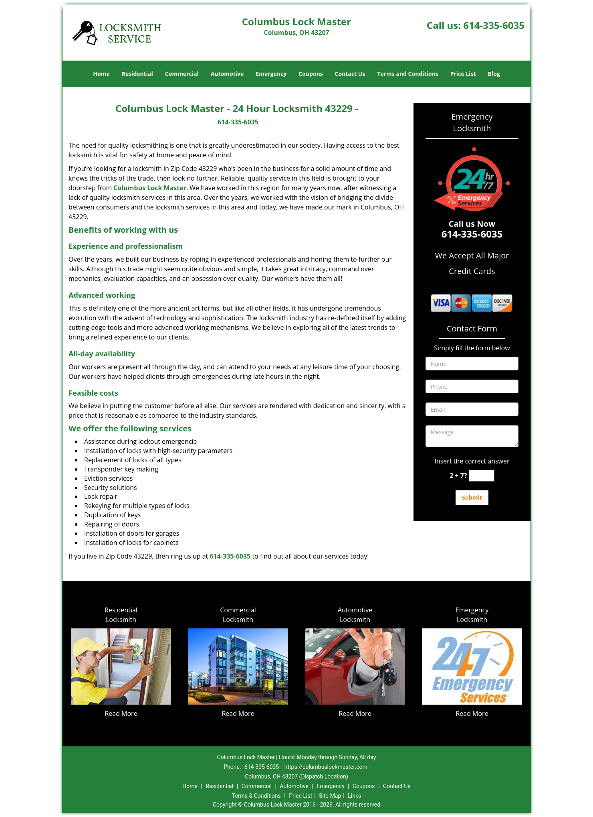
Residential (137, 73)
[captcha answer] (481, 476)
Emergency (271, 73)
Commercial (182, 73)
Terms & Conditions (256, 796)
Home (101, 73)
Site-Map (330, 796)
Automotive (227, 73)
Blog (494, 73)
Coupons (311, 73)
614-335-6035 (493, 25)
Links (354, 796)
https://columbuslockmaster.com (325, 767)
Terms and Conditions (407, 73)
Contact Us (350, 73)
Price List (463, 73)
